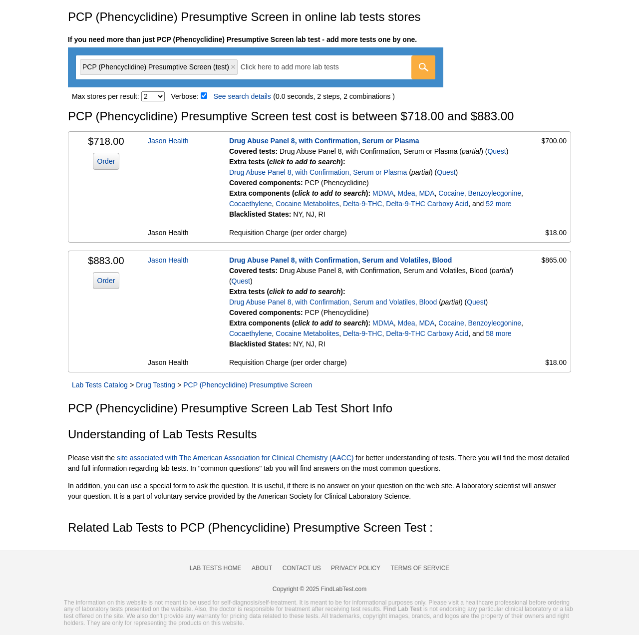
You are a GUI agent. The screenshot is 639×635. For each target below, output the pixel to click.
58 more (498, 333)
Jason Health (168, 141)
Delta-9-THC (362, 204)
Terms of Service (420, 568)
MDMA (383, 193)
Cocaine (451, 193)
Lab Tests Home (216, 568)
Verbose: (185, 96)
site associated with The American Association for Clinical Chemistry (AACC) (235, 458)
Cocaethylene (250, 204)
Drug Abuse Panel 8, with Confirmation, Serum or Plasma (324, 141)
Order (106, 161)
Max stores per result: (105, 96)
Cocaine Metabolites (307, 204)
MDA (426, 193)
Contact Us (302, 568)
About (262, 568)
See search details (242, 96)
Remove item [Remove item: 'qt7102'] (233, 66)
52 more (498, 204)
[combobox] (255, 67)
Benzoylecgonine (494, 193)
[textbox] (297, 67)
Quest (496, 151)
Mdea (406, 193)
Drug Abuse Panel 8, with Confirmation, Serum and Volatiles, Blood (340, 260)
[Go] (423, 67)
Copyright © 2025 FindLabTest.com (319, 589)
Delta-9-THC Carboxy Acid (427, 204)
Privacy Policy (355, 568)
